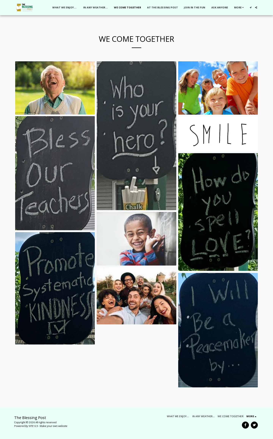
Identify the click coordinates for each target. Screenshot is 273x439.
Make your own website (53, 426)
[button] (250, 7)
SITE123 (33, 426)
